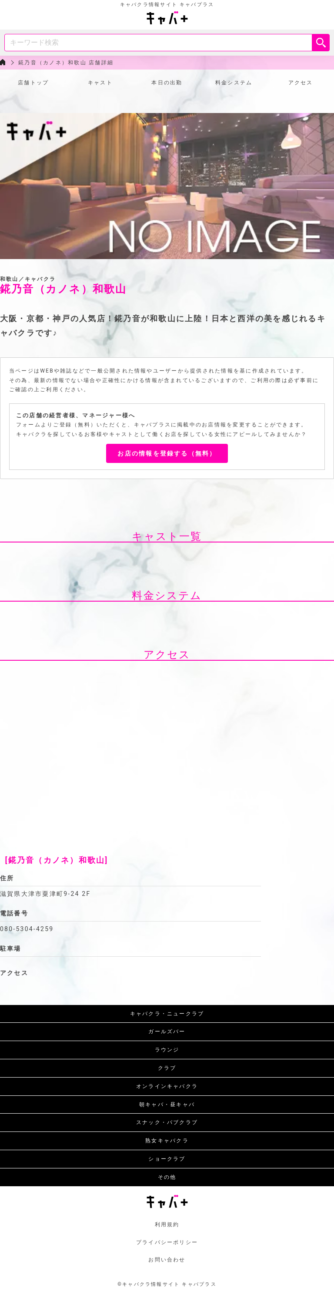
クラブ (167, 1068)
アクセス (300, 83)
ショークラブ (166, 1159)
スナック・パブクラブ (167, 1122)
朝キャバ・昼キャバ (167, 1104)
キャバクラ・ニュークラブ (167, 1014)
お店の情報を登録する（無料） (166, 453)
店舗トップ (33, 83)
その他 (167, 1177)
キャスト (100, 83)
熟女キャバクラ (167, 1141)
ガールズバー (166, 1031)
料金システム (233, 83)
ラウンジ (167, 1050)
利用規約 (167, 1224)
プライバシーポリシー (167, 1242)
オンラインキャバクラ (167, 1086)
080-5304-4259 (26, 928)
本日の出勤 (166, 83)
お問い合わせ (166, 1260)
